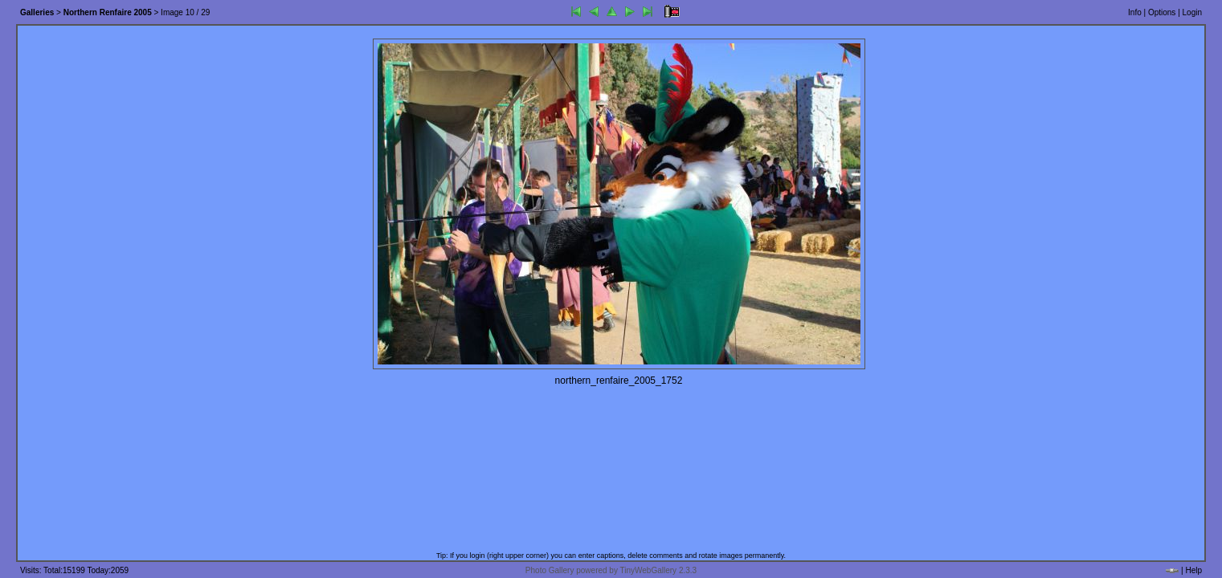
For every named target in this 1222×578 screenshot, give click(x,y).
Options (1161, 12)
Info (1135, 12)
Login (1192, 12)
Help (1193, 570)
